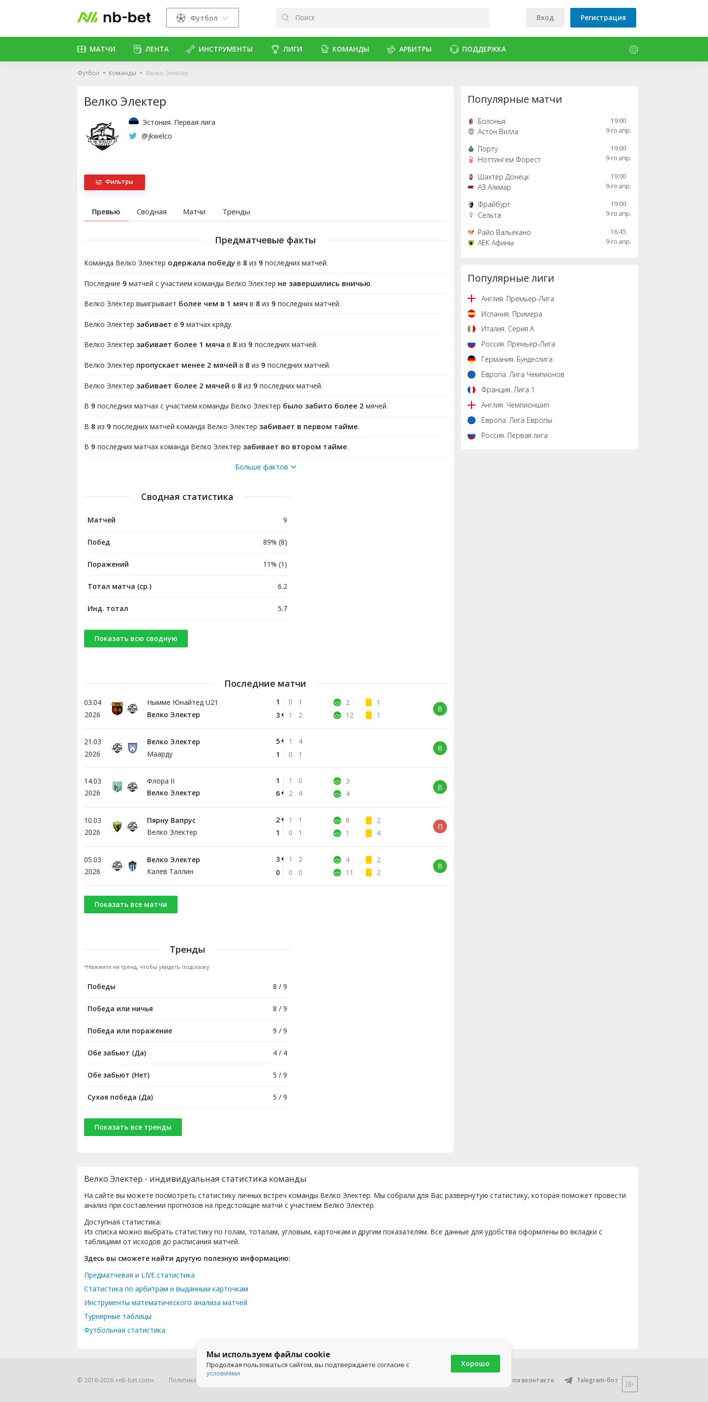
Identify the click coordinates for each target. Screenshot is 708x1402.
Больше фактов (265, 467)
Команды (122, 73)
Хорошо (475, 1363)
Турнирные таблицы (117, 1316)
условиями (223, 1373)
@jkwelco (157, 136)
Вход (545, 17)
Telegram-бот (591, 1380)
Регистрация (603, 17)
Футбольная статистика (124, 1330)
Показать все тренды (133, 1127)
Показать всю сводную (135, 638)
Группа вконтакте (521, 1380)
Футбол (88, 73)
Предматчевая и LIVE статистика (139, 1275)
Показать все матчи (130, 904)
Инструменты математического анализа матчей (165, 1302)
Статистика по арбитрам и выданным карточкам (166, 1288)
